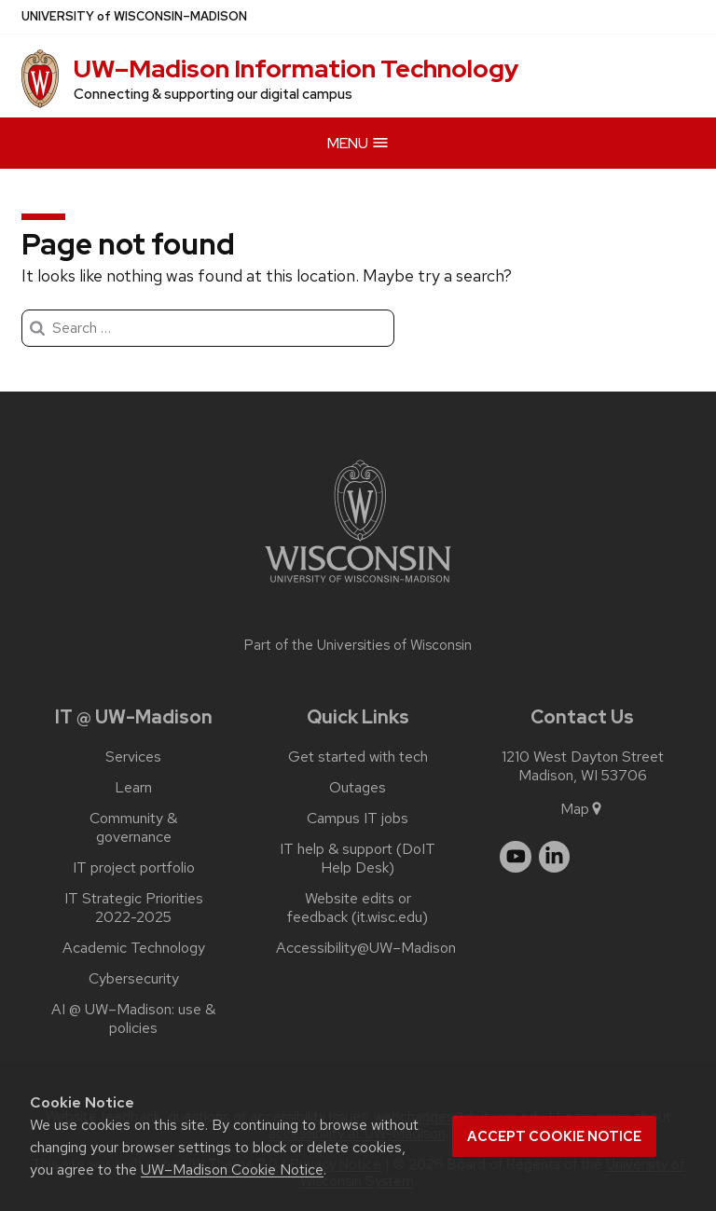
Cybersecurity (134, 979)
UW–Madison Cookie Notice (232, 1169)
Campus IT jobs (357, 818)
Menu (358, 143)
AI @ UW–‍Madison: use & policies (133, 1019)
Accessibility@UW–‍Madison (366, 948)
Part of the (358, 645)
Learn (133, 787)
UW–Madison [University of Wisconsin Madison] (134, 16)
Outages (357, 787)
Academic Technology (133, 948)
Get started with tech (358, 757)
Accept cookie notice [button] (554, 1136)
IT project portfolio (134, 868)
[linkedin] (555, 857)
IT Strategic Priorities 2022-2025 (133, 908)
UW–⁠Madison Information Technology (296, 68)
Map (582, 809)
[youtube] (515, 857)
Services (133, 757)
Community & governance (133, 827)
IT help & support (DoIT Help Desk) (357, 858)
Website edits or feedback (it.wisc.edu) (357, 908)
